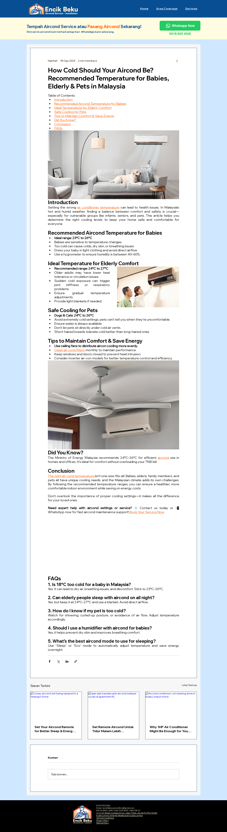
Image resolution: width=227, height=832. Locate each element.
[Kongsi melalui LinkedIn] (67, 661)
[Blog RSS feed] (193, 50)
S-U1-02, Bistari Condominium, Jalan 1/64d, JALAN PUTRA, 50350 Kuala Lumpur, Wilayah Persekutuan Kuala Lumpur (126, 814)
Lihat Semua (189, 685)
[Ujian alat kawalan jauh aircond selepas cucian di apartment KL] (113, 706)
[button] (167, 8)
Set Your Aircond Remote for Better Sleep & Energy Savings (54, 729)
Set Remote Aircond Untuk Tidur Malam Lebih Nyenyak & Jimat (113, 729)
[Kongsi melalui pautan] (75, 661)
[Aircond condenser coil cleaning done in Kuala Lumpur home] (171, 706)
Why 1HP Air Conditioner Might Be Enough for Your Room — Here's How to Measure (169, 729)
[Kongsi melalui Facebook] (49, 661)
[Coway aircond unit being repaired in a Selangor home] (56, 706)
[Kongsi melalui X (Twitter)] (58, 661)
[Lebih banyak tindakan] (177, 61)
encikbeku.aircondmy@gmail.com (118, 808)
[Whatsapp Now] (180, 26)
